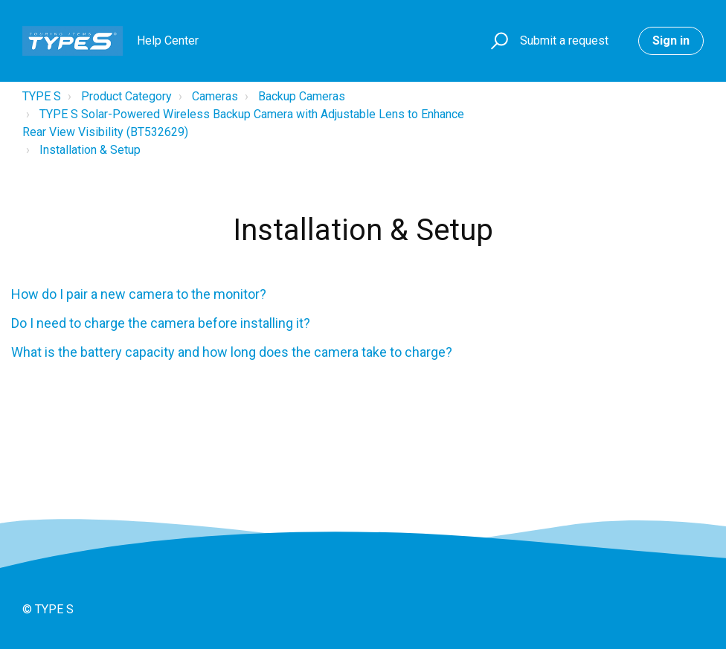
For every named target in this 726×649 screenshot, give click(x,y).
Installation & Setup (90, 150)
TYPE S (41, 96)
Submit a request (564, 40)
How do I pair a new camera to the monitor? (138, 294)
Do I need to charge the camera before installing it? (160, 323)
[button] (497, 41)
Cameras (215, 96)
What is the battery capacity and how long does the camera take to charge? (231, 352)
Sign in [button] (671, 40)
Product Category (126, 96)
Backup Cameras (301, 96)
